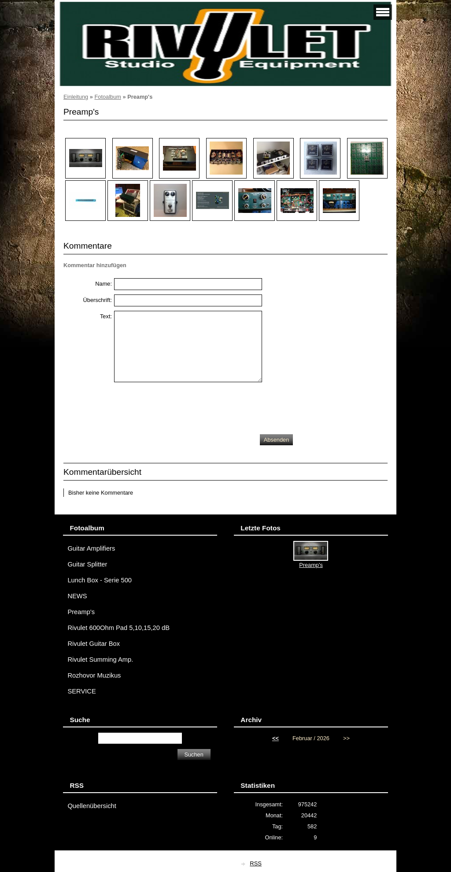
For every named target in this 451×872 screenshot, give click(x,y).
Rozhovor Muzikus (94, 675)
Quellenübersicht (91, 805)
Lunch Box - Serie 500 (99, 580)
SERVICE (81, 691)
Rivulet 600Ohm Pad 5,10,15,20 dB (118, 627)
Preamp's (81, 611)
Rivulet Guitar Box (93, 643)
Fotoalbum (107, 96)
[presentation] (181, 406)
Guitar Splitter (87, 564)
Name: (103, 283)
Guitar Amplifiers (91, 548)
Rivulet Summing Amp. (100, 659)
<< (275, 738)
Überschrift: (97, 300)
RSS (256, 863)
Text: (106, 316)
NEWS (77, 596)
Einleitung (75, 96)
